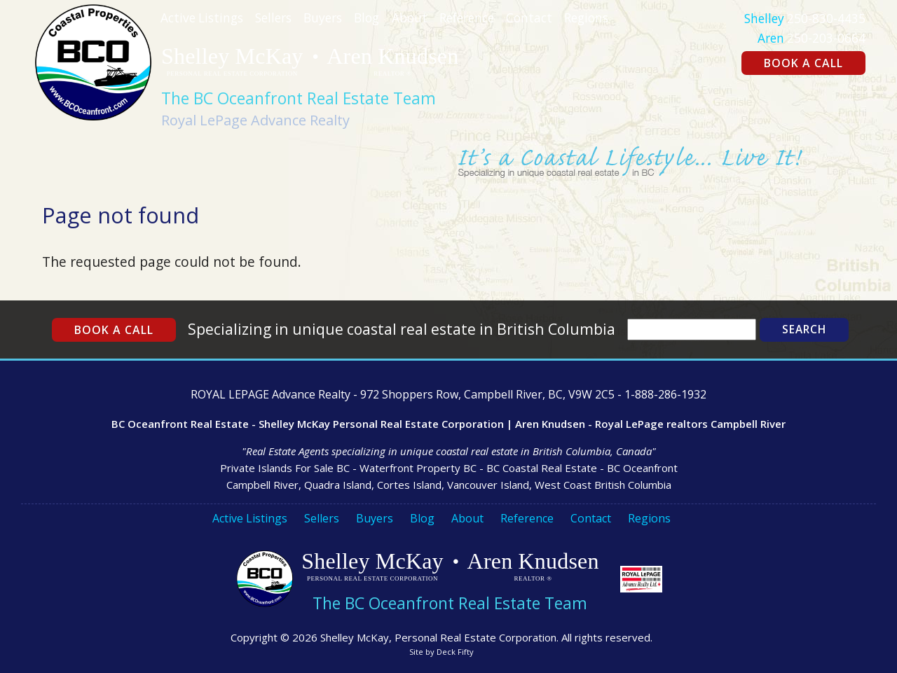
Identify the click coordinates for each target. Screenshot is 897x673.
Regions (586, 18)
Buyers (322, 18)
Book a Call (803, 63)
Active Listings (201, 18)
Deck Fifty (455, 651)
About (409, 18)
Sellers (273, 18)
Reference (466, 18)
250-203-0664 (826, 38)
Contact (529, 18)
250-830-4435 (826, 19)
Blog (366, 18)
